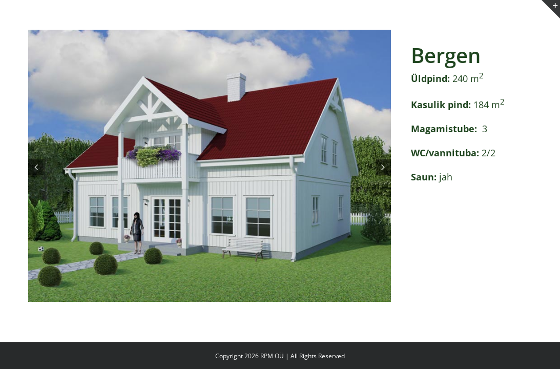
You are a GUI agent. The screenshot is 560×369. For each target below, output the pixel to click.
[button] (36, 167)
